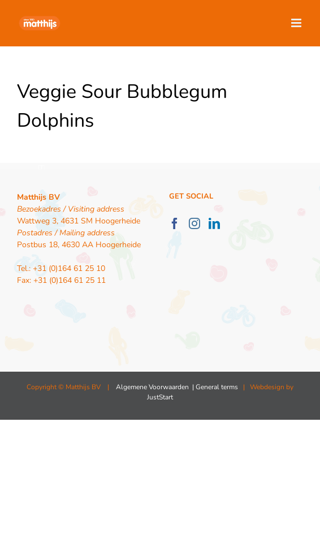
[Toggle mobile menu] (297, 23)
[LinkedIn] (214, 223)
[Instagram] (194, 223)
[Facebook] (174, 223)
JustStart (160, 397)
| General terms (214, 386)
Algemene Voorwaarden (152, 386)
